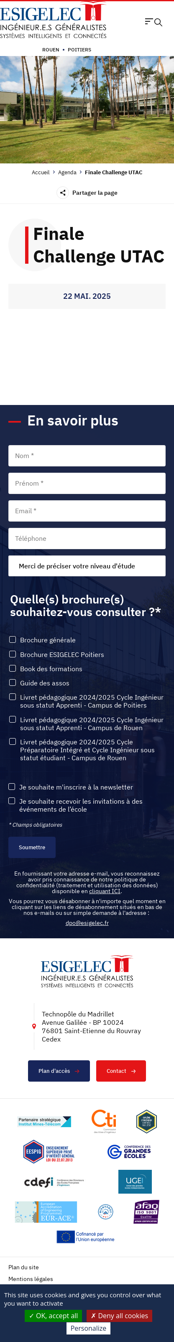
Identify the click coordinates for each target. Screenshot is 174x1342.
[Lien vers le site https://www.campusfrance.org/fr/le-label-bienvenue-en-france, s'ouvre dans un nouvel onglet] (106, 1212)
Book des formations (51, 669)
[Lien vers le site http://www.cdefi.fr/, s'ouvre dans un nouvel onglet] (54, 1182)
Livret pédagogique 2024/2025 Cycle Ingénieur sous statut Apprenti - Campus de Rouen (92, 724)
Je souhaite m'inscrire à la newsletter (76, 787)
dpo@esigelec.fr (87, 923)
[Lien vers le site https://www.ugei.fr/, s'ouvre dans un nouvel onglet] (135, 1182)
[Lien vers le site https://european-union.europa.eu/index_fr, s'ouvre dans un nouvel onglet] (87, 1237)
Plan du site (23, 1267)
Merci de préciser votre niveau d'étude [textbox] (77, 566)
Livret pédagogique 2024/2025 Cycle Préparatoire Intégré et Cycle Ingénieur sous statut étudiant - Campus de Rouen (87, 750)
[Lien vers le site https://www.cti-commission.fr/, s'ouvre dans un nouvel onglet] (104, 1121)
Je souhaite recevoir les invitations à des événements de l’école (81, 805)
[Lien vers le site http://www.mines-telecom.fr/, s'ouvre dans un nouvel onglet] (44, 1121)
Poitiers (79, 49)
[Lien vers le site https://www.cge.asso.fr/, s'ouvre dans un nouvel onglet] (129, 1152)
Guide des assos (44, 683)
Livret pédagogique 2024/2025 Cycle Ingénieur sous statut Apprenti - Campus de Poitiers (92, 701)
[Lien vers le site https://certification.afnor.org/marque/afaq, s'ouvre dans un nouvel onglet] (146, 1212)
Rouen (50, 49)
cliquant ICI (104, 891)
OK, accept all (53, 1315)
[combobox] (87, 565)
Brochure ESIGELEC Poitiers (62, 655)
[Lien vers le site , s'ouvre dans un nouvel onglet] (146, 1121)
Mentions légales (30, 1279)
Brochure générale (48, 640)
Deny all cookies (119, 1315)
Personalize (89, 1328)
